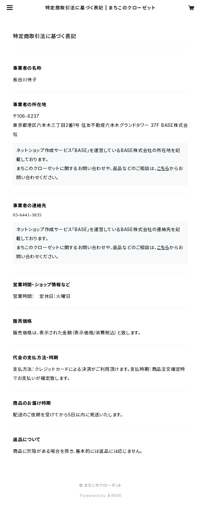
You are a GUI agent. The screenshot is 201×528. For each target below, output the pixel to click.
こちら (163, 168)
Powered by (100, 495)
